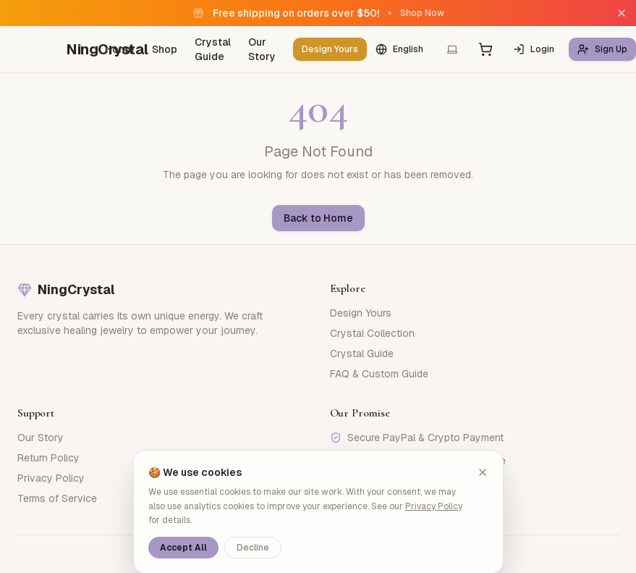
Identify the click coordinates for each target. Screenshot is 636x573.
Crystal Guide (213, 49)
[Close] (621, 13)
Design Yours (330, 49)
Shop (164, 49)
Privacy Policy (51, 478)
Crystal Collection (372, 333)
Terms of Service (57, 498)
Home (120, 49)
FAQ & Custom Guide (379, 373)
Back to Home (318, 218)
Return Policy (48, 457)
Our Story (262, 49)
